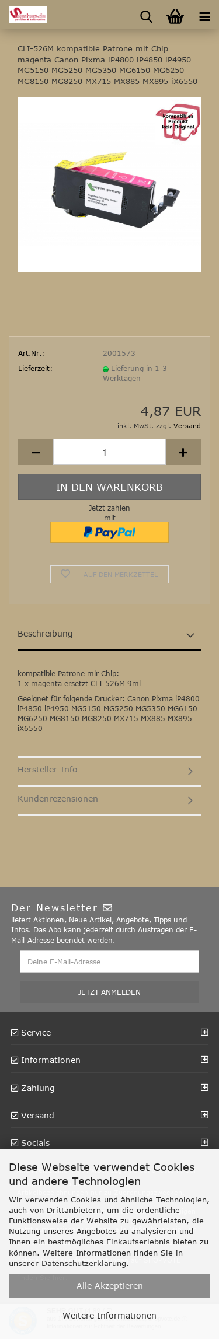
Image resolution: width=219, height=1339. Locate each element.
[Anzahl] (109, 452)
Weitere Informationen (109, 1315)
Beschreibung (45, 633)
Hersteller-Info (48, 769)
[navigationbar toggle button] (204, 14)
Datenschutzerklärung (83, 1263)
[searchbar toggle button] (146, 14)
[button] (35, 452)
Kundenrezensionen (58, 798)
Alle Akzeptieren (110, 1286)
